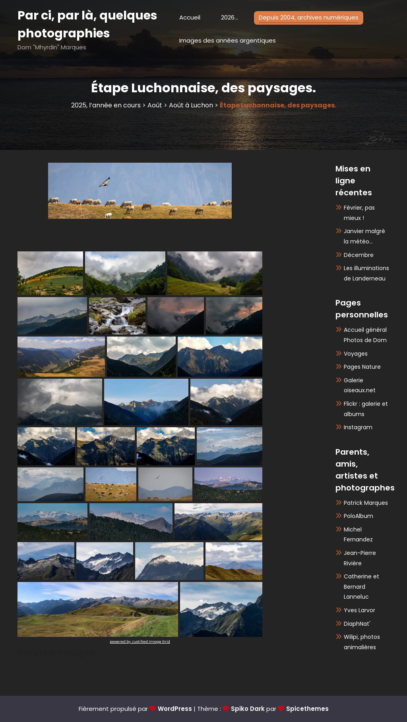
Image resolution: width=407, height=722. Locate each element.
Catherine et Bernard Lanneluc (361, 586)
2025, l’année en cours (106, 105)
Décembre (359, 255)
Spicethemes (307, 708)
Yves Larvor (359, 610)
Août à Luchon (191, 105)
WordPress (175, 708)
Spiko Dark (248, 708)
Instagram (358, 427)
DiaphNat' (357, 624)
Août (154, 105)
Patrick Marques (366, 503)
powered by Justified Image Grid (140, 641)
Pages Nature (362, 367)
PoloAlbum (358, 516)
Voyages (356, 354)
